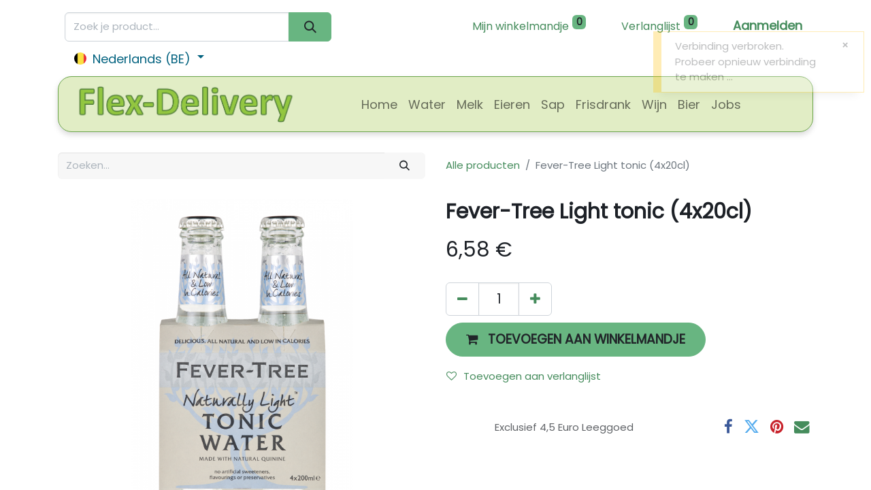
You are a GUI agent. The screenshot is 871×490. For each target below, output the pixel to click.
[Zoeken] (310, 27)
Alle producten (483, 165)
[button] (576, 339)
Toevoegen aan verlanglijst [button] (523, 376)
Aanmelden (767, 25)
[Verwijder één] (462, 299)
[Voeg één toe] (535, 299)
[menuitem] (379, 104)
